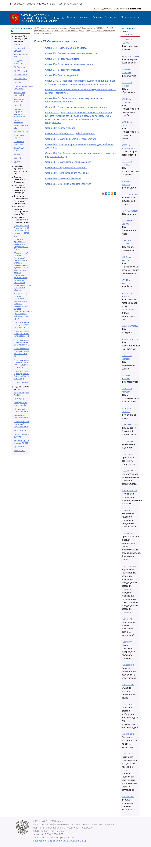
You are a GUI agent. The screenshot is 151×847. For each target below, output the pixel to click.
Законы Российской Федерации (19, 179)
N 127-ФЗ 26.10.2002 (130, 339)
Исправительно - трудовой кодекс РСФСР (21, 424)
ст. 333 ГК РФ (127, 441)
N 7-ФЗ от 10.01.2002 (130, 194)
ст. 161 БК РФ (127, 619)
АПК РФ (18, 44)
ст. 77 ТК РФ (127, 642)
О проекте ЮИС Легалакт (41, 3)
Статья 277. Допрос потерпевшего (62, 70)
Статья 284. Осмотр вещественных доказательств (70, 139)
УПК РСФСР (19, 451)
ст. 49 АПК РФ (128, 754)
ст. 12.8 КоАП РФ (129, 566)
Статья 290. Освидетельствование (63, 178)
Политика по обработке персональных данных (59, 841)
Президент (111, 17)
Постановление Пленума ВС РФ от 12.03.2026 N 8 (21, 324)
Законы (97, 17)
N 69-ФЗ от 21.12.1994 (130, 56)
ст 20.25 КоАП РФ (129, 491)
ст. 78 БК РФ (127, 533)
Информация (17, 3)
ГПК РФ (17, 82)
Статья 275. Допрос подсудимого (62, 59)
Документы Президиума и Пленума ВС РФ (21, 219)
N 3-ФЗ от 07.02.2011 (130, 211)
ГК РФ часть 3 (20, 75)
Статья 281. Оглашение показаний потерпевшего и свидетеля (76, 107)
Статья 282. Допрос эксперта (60, 128)
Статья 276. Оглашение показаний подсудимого (69, 64)
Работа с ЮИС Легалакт (70, 3)
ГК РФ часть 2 (20, 71)
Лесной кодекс (21, 131)
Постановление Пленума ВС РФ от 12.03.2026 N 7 (21, 333)
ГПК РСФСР (19, 399)
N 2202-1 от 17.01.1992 (130, 326)
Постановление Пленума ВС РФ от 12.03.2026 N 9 (21, 342)
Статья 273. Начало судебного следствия (66, 48)
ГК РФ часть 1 (20, 67)
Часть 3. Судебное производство (69, 31)
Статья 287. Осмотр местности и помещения (68, 162)
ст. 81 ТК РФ (126, 510)
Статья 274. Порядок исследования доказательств (71, 53)
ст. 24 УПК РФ (127, 704)
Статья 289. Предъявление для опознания (66, 173)
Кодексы (84, 17)
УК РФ (17, 162)
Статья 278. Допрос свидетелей (61, 75)
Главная (72, 17)
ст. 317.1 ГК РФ (127, 454)
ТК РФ (17, 154)
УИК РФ (17, 158)
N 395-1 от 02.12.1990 (130, 425)
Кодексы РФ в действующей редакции (20, 38)
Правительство (130, 17)
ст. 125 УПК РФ (128, 685)
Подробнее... (23, 382)
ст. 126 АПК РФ (128, 734)
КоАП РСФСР (20, 430)
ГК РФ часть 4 (20, 78)
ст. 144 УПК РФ (128, 665)
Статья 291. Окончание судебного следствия (68, 184)
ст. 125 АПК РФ (128, 797)
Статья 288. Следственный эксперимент (65, 167)
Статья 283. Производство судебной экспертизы (70, 133)
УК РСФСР (19, 447)
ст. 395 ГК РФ (127, 471)
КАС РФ (17, 105)
